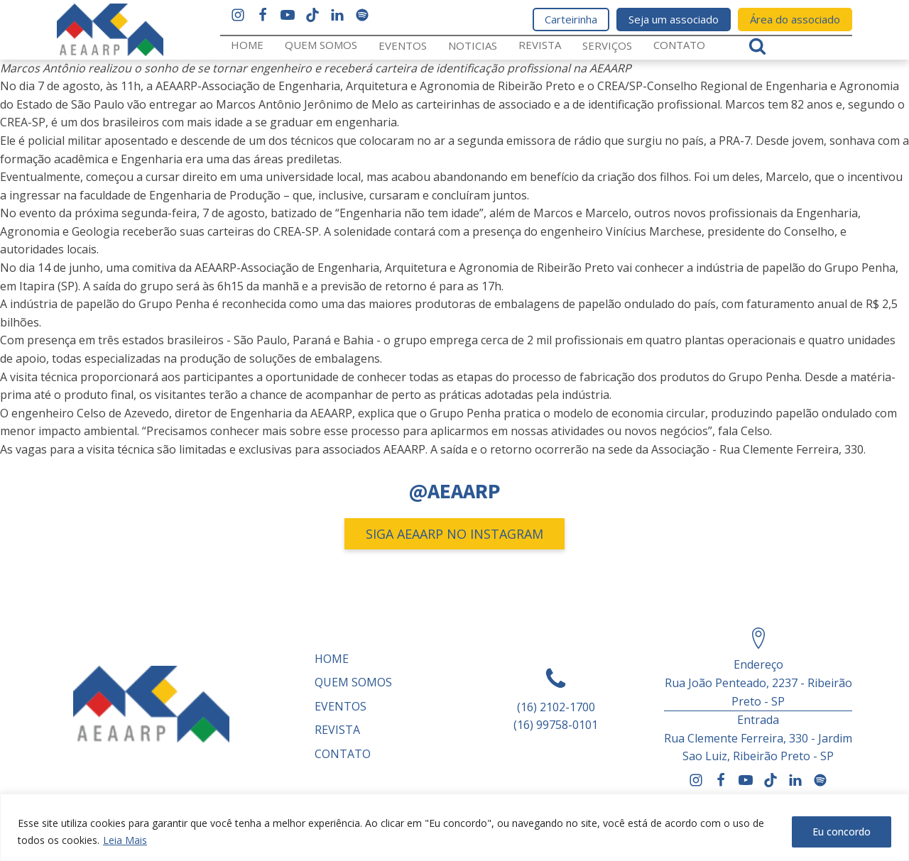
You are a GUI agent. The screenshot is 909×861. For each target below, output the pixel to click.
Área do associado (795, 19)
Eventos (403, 45)
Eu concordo (841, 831)
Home (247, 45)
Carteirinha (571, 19)
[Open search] (757, 45)
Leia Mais (125, 840)
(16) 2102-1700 (556, 707)
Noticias (472, 45)
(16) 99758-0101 (555, 725)
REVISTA (539, 45)
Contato (679, 45)
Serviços (607, 45)
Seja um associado (673, 19)
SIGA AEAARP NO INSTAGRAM (454, 533)
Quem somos (321, 45)
